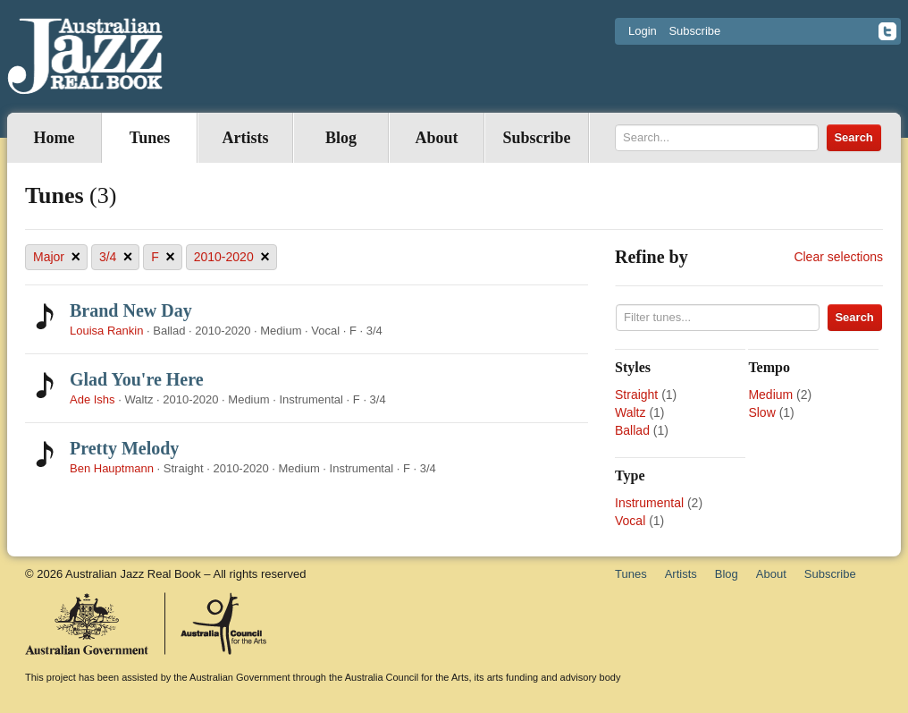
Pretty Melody (124, 448)
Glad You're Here (137, 379)
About (436, 138)
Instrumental (649, 503)
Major (56, 257)
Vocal (630, 521)
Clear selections (838, 257)
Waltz (630, 412)
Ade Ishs (92, 399)
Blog (341, 138)
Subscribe (694, 31)
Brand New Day (131, 310)
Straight (636, 394)
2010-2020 (232, 257)
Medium (770, 394)
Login (642, 31)
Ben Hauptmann (112, 468)
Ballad (632, 430)
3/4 (115, 257)
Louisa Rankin (106, 330)
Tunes (150, 138)
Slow (761, 412)
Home (54, 138)
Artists (246, 138)
